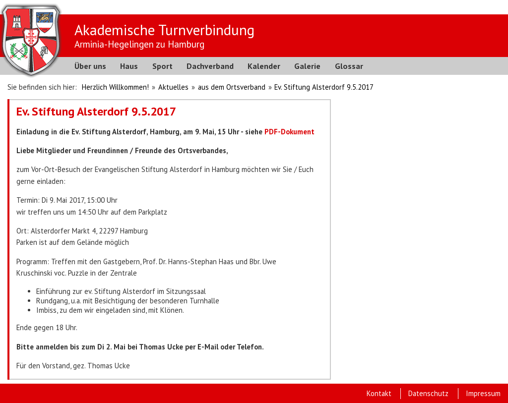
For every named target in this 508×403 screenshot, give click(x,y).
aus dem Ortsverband (231, 87)
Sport (162, 66)
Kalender (264, 66)
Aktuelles (173, 87)
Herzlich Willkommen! (115, 87)
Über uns (90, 66)
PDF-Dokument (289, 131)
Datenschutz (428, 393)
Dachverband (210, 66)
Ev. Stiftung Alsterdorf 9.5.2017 (324, 87)
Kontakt (379, 393)
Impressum (483, 393)
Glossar (349, 66)
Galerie (307, 66)
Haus (129, 66)
